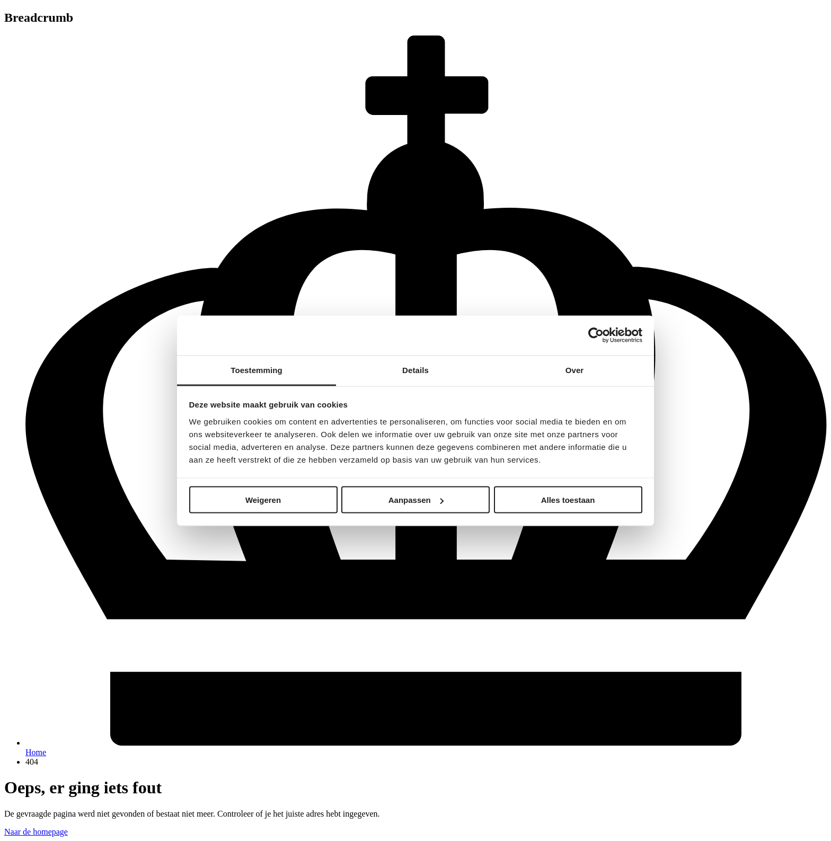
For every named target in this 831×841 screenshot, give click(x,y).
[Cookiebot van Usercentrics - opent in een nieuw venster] (596, 335)
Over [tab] (574, 369)
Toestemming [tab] (256, 369)
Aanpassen (416, 499)
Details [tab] (415, 369)
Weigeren (263, 499)
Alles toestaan (568, 499)
